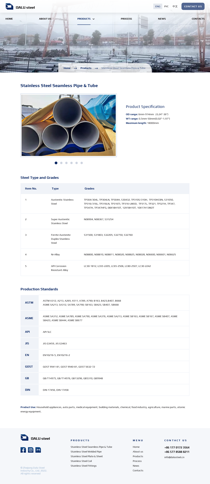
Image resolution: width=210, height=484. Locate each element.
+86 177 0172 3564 (176, 447)
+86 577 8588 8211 (176, 452)
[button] (56, 163)
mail (38, 450)
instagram (30, 450)
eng (157, 6)
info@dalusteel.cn (174, 457)
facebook (23, 450)
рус (166, 6)
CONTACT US (193, 6)
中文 (175, 6)
